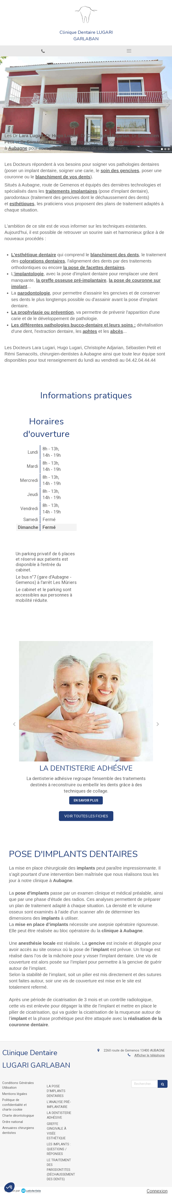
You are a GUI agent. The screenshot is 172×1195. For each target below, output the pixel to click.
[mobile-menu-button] (129, 50)
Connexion (157, 1191)
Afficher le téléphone (149, 1055)
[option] (86, 104)
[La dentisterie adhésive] (86, 701)
